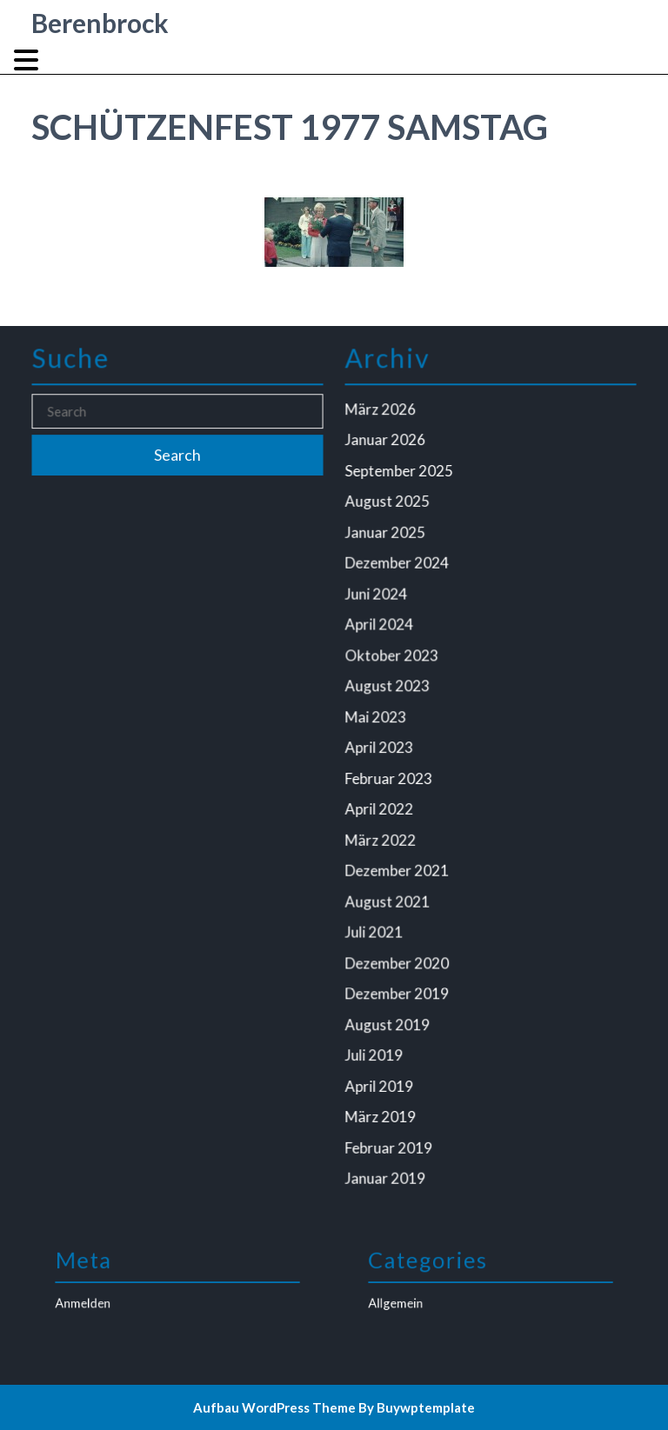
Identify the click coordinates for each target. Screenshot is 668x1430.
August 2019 (390, 1017)
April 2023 (382, 748)
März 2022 (383, 838)
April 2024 (382, 628)
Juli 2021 (377, 927)
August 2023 (390, 688)
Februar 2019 (391, 1136)
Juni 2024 (379, 599)
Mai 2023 (379, 718)
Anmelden (105, 1298)
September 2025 (401, 479)
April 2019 (382, 1077)
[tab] (28, 60)
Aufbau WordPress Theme (274, 1407)
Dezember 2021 (399, 867)
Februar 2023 (391, 778)
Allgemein (418, 1298)
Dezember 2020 (399, 957)
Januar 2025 (388, 539)
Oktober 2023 (394, 659)
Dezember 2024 (399, 568)
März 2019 (383, 1106)
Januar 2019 (388, 1166)
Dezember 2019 (399, 987)
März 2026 (383, 420)
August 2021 (390, 897)
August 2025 (390, 509)
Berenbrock (100, 22)
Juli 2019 (377, 1046)
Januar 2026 (388, 449)
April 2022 (382, 807)
